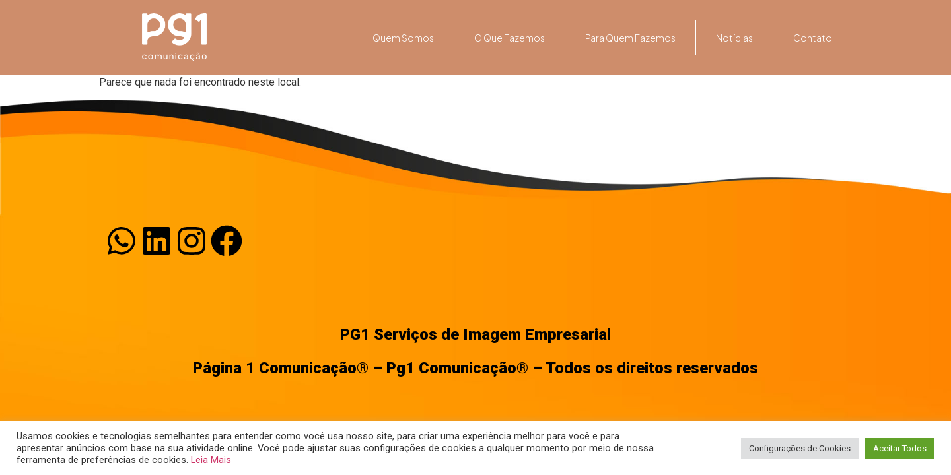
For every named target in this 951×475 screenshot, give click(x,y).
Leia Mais (211, 460)
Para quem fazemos (630, 38)
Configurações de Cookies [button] (800, 448)
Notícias (734, 38)
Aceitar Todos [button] (900, 448)
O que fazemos (509, 38)
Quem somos (403, 38)
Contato (812, 38)
